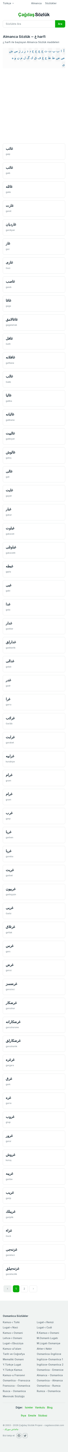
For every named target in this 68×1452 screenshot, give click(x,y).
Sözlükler (50, 3)
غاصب (10, 281)
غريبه (9, 1173)
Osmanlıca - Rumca (49, 1385)
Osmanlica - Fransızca (16, 1380)
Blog (49, 1407)
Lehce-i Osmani (12, 1338)
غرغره (10, 1059)
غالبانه (10, 414)
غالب (9, 376)
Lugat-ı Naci (10, 1327)
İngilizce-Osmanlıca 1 (50, 1359)
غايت (9, 490)
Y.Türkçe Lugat (12, 1364)
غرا (8, 699)
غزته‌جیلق (12, 1268)
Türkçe (7, 3)
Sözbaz (42, 1415)
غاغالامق (12, 319)
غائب (9, 148)
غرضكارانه (13, 1022)
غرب (9, 813)
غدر (8, 680)
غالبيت (10, 433)
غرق (9, 1078)
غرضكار (11, 1003)
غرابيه (10, 756)
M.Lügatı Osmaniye (48, 1343)
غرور (9, 1135)
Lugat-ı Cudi (44, 1327)
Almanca (36, 3)
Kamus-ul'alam (12, 1348)
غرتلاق (10, 927)
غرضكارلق (13, 1040)
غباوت (10, 528)
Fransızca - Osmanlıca (16, 1385)
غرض (9, 965)
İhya (23, 1415)
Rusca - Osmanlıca (14, 1391)
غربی (9, 908)
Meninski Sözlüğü (14, 1396)
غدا (8, 604)
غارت (9, 205)
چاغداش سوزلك (11, 1429)
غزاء (9, 1230)
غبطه (9, 566)
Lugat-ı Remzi (45, 1322)
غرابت (10, 737)
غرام (9, 775)
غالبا (8, 395)
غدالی (10, 661)
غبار (8, 509)
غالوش (10, 452)
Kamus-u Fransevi (14, 1375)
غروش (10, 1154)
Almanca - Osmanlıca (50, 1375)
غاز (8, 243)
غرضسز (11, 984)
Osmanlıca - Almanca (50, 1380)
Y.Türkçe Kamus (12, 1369)
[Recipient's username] (29, 24)
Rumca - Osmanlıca (49, 1391)
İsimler (29, 1407)
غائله (9, 186)
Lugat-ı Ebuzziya (13, 1343)
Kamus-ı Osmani (13, 1332)
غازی (9, 262)
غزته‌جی (11, 1249)
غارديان (11, 224)
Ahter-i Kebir (44, 1348)
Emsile (32, 1415)
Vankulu (40, 1407)
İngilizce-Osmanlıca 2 (50, 1364)
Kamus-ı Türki (11, 1322)
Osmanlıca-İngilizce (49, 1353)
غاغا (8, 300)
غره (8, 1097)
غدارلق (11, 642)
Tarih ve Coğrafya (14, 1353)
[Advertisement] (34, 106)
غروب (10, 1116)
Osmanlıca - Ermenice (50, 1369)
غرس (9, 946)
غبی (8, 585)
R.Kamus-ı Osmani (48, 1332)
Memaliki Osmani (13, 1359)
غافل (9, 338)
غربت (10, 870)
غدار (9, 623)
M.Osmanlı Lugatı (47, 1338)
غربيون (10, 889)
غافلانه (10, 357)
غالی (9, 471)
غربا (8, 832)
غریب (10, 1192)
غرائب (10, 718)
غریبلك (10, 1211)
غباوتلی (11, 547)
